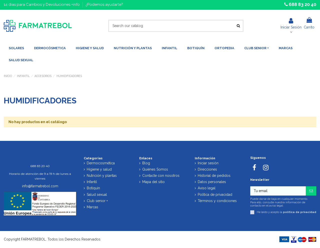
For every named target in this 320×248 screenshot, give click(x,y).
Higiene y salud (99, 169)
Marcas (92, 207)
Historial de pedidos (214, 176)
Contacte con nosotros (161, 176)
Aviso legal (207, 188)
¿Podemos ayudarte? (104, 4)
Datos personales (212, 182)
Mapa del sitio (153, 182)
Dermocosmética (101, 163)
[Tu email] (278, 191)
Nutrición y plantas (102, 176)
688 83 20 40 (302, 4)
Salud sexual (97, 195)
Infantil (92, 182)
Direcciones (207, 169)
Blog (146, 163)
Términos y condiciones (217, 201)
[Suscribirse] (311, 191)
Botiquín (93, 188)
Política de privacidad (215, 195)
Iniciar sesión (208, 163)
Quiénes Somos (155, 169)
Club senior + (97, 201)
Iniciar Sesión (291, 23)
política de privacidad (299, 212)
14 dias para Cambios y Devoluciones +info (42, 4)
